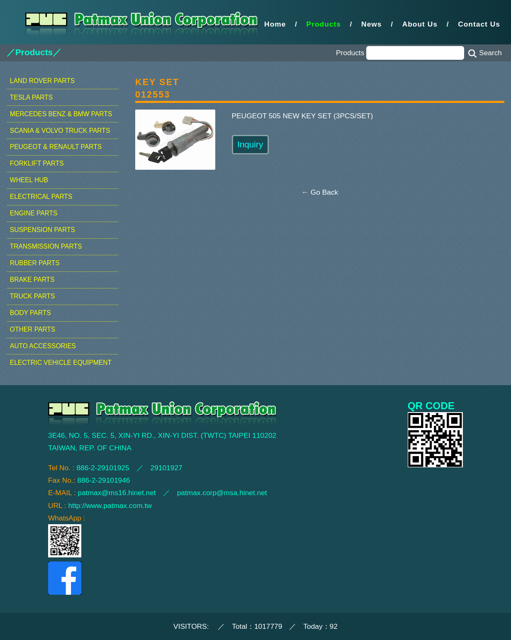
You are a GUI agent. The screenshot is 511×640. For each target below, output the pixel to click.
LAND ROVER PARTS (42, 80)
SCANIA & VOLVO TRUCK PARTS (60, 130)
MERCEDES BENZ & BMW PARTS (61, 113)
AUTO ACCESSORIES (43, 345)
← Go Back (320, 192)
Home (275, 24)
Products (324, 24)
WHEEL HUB (29, 179)
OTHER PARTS (32, 329)
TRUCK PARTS (32, 296)
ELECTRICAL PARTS (41, 196)
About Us (420, 24)
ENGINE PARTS (34, 213)
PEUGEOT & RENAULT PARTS (56, 146)
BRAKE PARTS (32, 279)
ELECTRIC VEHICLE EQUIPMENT (61, 362)
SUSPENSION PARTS (42, 229)
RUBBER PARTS (35, 262)
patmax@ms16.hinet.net (117, 493)
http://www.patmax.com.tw (109, 505)
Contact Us (479, 24)
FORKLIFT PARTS (37, 163)
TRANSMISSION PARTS (46, 246)
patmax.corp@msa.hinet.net (222, 493)
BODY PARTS (30, 312)
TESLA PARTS (31, 97)
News (371, 24)
